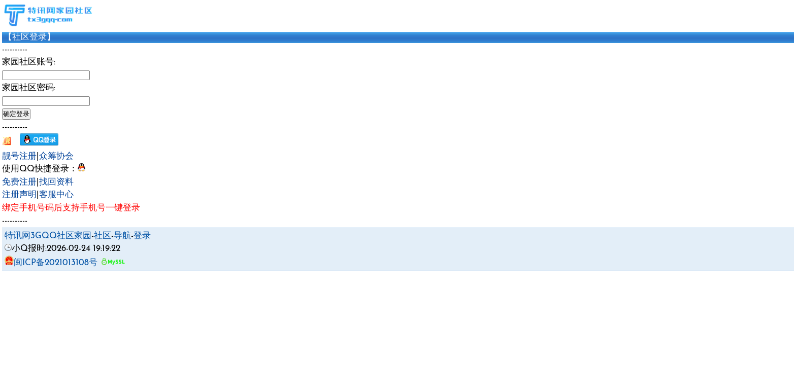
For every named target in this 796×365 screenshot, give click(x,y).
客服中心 (56, 195)
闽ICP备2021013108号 (51, 263)
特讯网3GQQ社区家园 (48, 236)
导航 (122, 236)
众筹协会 (56, 156)
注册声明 (19, 195)
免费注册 (19, 182)
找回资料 (56, 182)
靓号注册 (19, 156)
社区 (102, 236)
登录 (142, 236)
